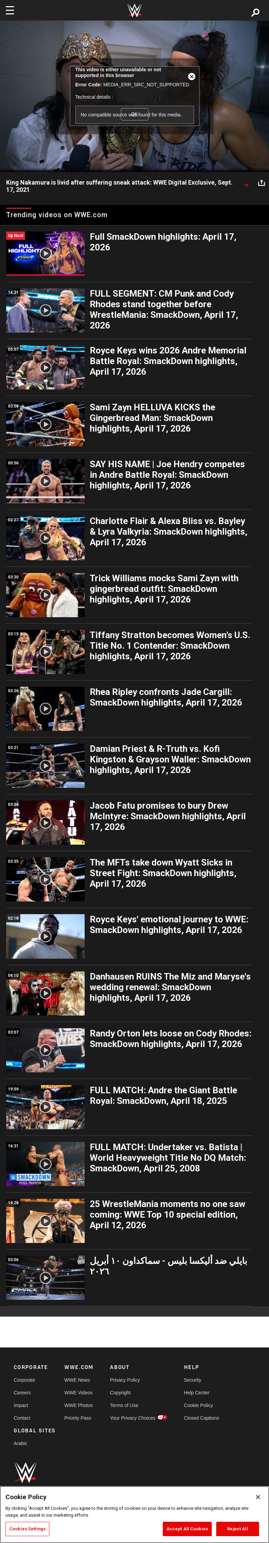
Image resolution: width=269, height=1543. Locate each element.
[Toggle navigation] (10, 10)
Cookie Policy (198, 1405)
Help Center (197, 1392)
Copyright (120, 1392)
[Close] (258, 1497)
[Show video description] (246, 182)
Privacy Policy (125, 1380)
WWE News (77, 1380)
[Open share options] (261, 182)
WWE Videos (78, 1392)
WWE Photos (78, 1405)
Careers (22, 1392)
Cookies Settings (27, 1528)
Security (192, 1380)
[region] (134, 1514)
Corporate (24, 1380)
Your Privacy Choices (133, 1418)
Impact (21, 1405)
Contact (22, 1418)
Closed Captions (201, 1418)
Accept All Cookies (187, 1528)
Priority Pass (77, 1418)
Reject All (237, 1528)
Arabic (20, 1443)
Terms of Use (124, 1405)
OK (134, 114)
